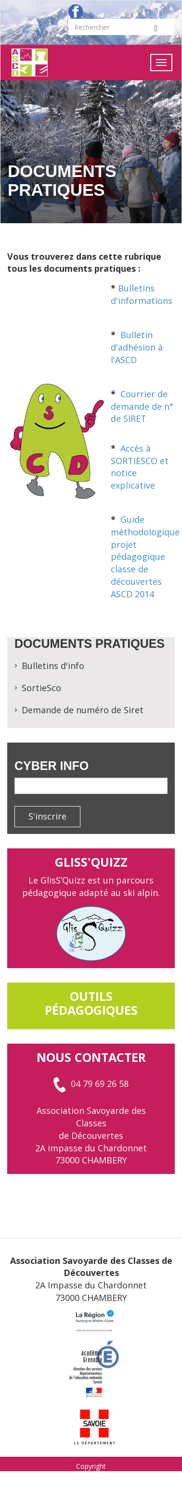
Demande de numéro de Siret (82, 710)
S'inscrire (47, 816)
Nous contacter (91, 1057)
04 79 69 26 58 (91, 1083)
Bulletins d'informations (141, 294)
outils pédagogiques (91, 1003)
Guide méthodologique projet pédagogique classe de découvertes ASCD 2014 (145, 556)
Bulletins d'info (53, 665)
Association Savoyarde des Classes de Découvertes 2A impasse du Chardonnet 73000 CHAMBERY (91, 1135)
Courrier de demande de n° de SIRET (142, 406)
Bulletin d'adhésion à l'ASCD (137, 347)
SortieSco (41, 688)
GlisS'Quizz (91, 862)
